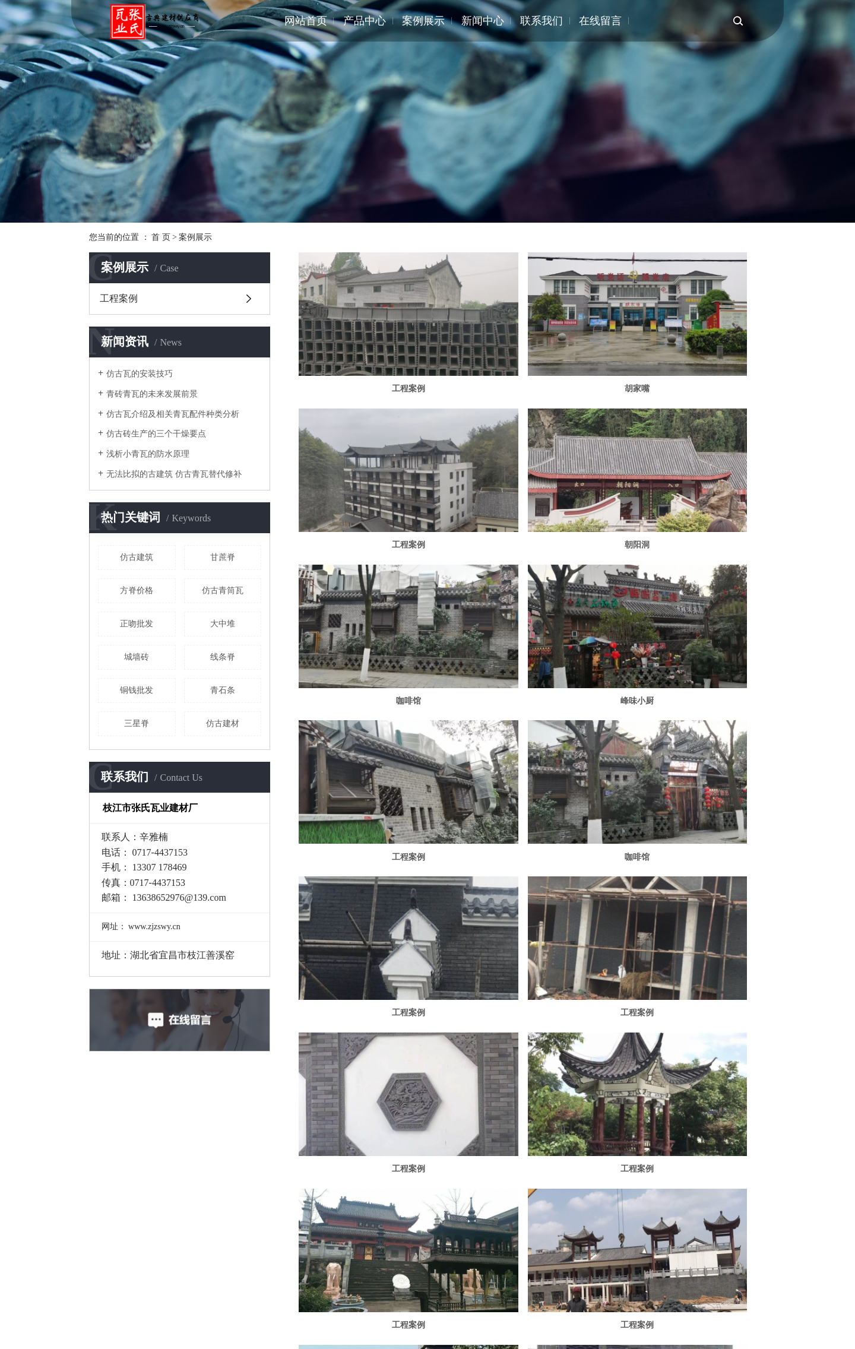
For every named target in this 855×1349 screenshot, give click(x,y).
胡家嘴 (532, 349)
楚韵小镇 (532, 931)
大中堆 (222, 623)
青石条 (222, 690)
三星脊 (136, 723)
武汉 (142, 1311)
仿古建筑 (136, 557)
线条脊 (222, 657)
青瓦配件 (464, 1279)
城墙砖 (136, 657)
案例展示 (423, 21)
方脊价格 (136, 590)
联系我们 (541, 21)
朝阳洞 (372, 465)
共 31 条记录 (431, 1205)
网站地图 (653, 1279)
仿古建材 (222, 723)
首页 (481, 1205)
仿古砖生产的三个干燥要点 (156, 433)
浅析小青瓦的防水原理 (147, 453)
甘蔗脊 (222, 557)
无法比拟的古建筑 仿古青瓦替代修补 (174, 474)
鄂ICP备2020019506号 (338, 1279)
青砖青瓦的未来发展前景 (152, 394)
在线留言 (600, 21)
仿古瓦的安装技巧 (139, 373)
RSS (682, 1279)
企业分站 (614, 1279)
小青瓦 (433, 1279)
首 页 (160, 237)
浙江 (198, 1311)
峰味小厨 (691, 465)
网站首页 (305, 21)
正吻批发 (136, 623)
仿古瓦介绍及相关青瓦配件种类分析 (172, 414)
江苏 (123, 1311)
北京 (179, 1311)
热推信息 (574, 1279)
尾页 (598, 1205)
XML (705, 1279)
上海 (161, 1311)
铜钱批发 (136, 690)
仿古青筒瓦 (222, 590)
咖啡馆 (532, 465)
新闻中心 (482, 21)
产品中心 (364, 21)
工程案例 (119, 298)
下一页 (560, 1205)
